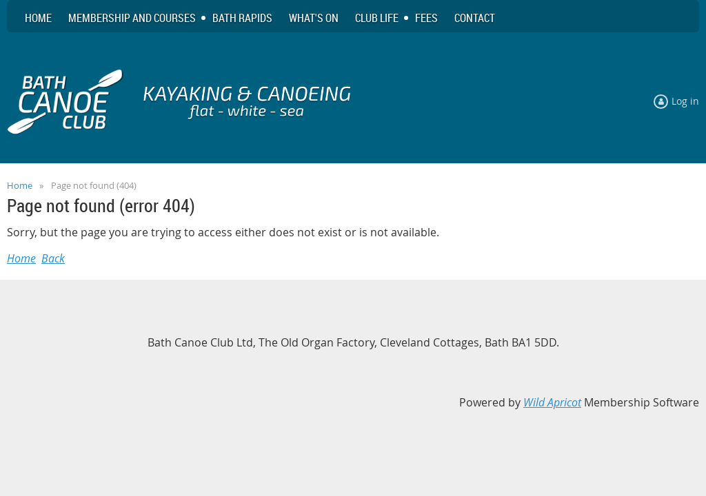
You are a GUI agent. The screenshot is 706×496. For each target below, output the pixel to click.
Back (53, 258)
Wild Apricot (552, 402)
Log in (685, 100)
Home (19, 185)
